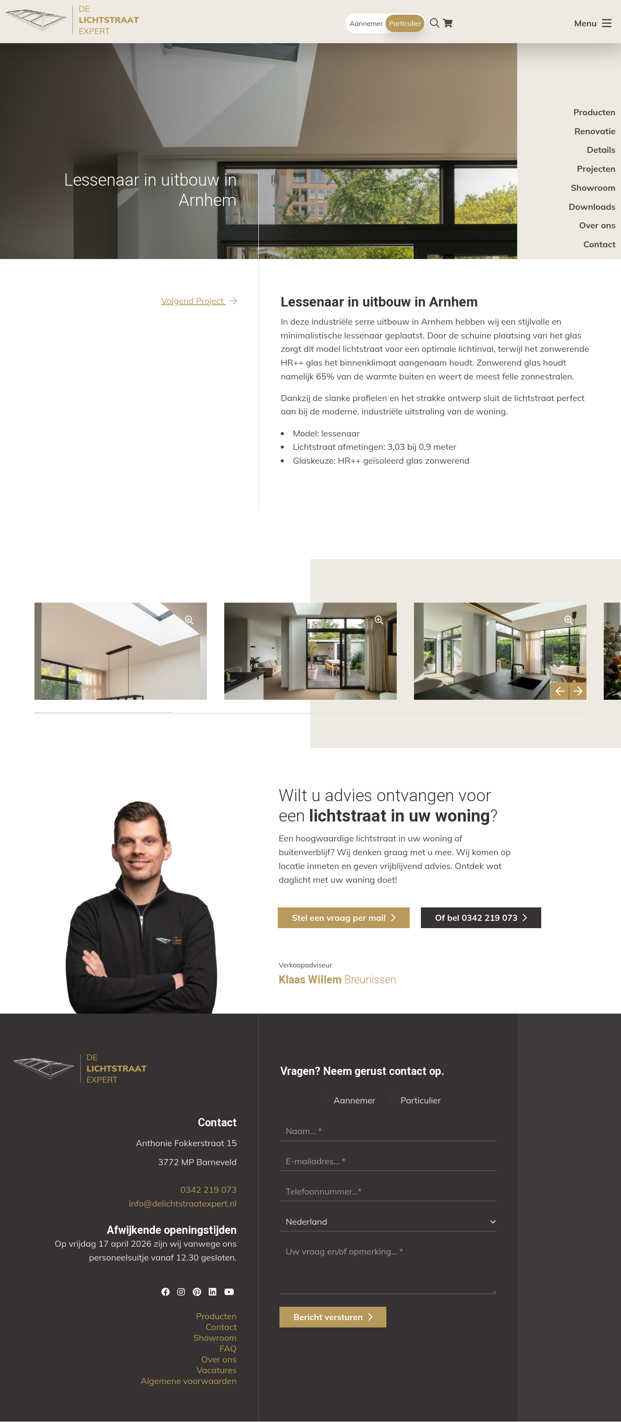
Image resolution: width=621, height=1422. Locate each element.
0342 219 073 (208, 1190)
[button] (241, 713)
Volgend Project (199, 300)
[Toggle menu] (597, 24)
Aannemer (366, 23)
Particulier (405, 23)
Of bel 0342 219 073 (483, 917)
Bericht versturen (333, 1317)
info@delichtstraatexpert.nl (183, 1203)
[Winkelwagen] (448, 23)
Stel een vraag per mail (344, 917)
